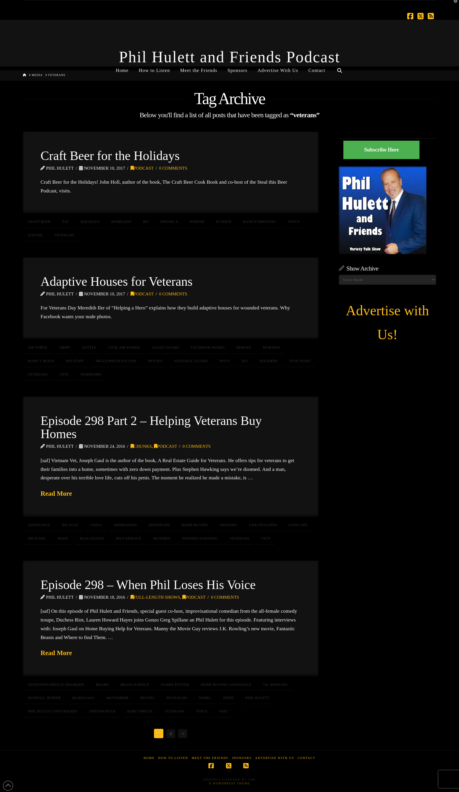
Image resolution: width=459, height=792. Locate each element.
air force (37, 347)
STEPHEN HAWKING (200, 538)
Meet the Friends (210, 758)
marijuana (83, 697)
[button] (453, 5)
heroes (243, 347)
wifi (223, 711)
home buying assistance (226, 684)
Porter (197, 221)
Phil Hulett (257, 697)
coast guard (165, 347)
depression (125, 525)
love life (298, 525)
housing (228, 525)
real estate (92, 538)
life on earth (263, 525)
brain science (135, 684)
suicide (35, 235)
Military (75, 361)
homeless (121, 221)
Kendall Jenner (44, 697)
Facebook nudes (208, 347)
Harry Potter (175, 684)
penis (62, 538)
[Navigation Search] (339, 68)
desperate (159, 525)
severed (161, 538)
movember (117, 697)
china (96, 525)
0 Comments (173, 168)
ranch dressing (259, 221)
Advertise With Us (274, 758)
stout (294, 221)
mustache (176, 697)
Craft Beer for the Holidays (109, 156)
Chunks (141, 446)
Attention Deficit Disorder (56, 684)
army (65, 347)
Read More (56, 493)
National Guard (191, 361)
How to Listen (173, 758)
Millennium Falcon (116, 361)
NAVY (225, 361)
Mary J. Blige (41, 361)
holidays (90, 221)
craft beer (39, 221)
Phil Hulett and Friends (52, 711)
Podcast (142, 168)
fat (65, 221)
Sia (245, 361)
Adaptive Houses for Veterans (116, 281)
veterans (64, 235)
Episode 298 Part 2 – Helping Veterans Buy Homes (151, 427)
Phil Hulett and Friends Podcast (229, 57)
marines (271, 347)
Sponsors (242, 758)
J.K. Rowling (275, 684)
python (224, 221)
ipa (146, 221)
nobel (205, 697)
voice (202, 711)
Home (149, 758)
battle (89, 347)
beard (102, 684)
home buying (194, 525)
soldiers (268, 361)
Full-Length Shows (155, 597)
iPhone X (169, 221)
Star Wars (300, 361)
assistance (39, 525)
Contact (306, 758)
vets (64, 374)
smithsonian (102, 711)
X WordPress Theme (229, 783)
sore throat (140, 711)
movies (155, 361)
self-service (128, 538)
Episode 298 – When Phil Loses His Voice (148, 585)
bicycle (70, 525)
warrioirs (91, 374)
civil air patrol (124, 347)
